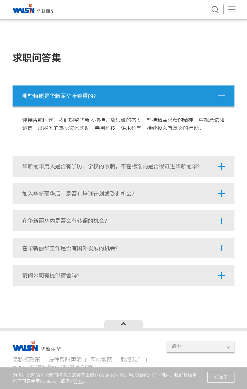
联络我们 (132, 359)
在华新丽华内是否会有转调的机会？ (66, 220)
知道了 (221, 377)
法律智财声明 (65, 359)
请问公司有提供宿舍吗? (50, 275)
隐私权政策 (26, 359)
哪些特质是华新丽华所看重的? (59, 96)
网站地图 (101, 359)
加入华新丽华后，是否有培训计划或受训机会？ (79, 193)
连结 (78, 381)
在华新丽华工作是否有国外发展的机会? (70, 248)
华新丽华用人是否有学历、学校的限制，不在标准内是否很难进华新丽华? (111, 166)
